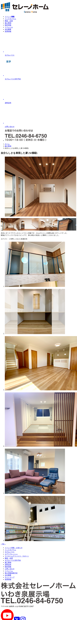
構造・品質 (9, 21)
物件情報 (8, 25)
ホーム (7, 144)
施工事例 (8, 23)
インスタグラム (10, 19)
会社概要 (8, 29)
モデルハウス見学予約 (13, 560)
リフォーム (9, 27)
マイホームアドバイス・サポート (17, 556)
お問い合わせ (9, 569)
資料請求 (8, 564)
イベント (9, 16)
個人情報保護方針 (11, 573)
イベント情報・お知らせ (13, 548)
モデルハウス (9, 552)
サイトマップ (9, 577)
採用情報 (8, 31)
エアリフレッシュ (11, 554)
